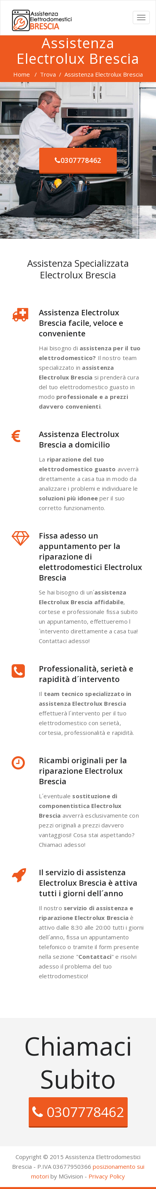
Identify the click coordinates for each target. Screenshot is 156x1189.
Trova (48, 74)
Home (21, 74)
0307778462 (78, 160)
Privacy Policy (106, 1176)
